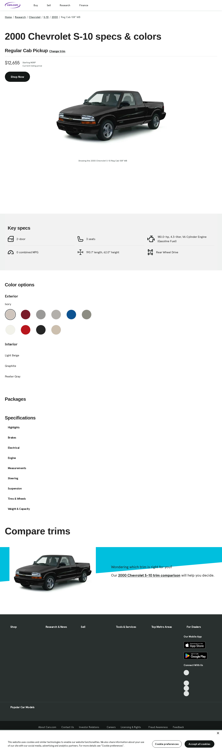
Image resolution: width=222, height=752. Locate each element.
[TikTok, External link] (186, 672)
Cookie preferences (167, 744)
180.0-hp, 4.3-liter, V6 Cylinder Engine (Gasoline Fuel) (182, 239)
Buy (36, 5)
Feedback (178, 727)
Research (65, 5)
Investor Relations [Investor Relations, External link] (90, 727)
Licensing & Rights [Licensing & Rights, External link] (132, 727)
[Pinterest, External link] (186, 693)
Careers (111, 727)
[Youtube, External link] (186, 683)
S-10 (46, 17)
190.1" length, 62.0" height (102, 252)
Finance (83, 5)
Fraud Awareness (158, 727)
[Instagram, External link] (186, 688)
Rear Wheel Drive (167, 252)
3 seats (90, 239)
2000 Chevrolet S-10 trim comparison (149, 575)
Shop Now (17, 77)
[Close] (218, 733)
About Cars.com (47, 727)
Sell (49, 5)
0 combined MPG (27, 252)
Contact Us (67, 727)
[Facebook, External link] (186, 678)
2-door (21, 239)
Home (8, 17)
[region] (111, 740)
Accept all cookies (199, 744)
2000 (55, 17)
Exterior (11, 296)
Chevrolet (34, 17)
